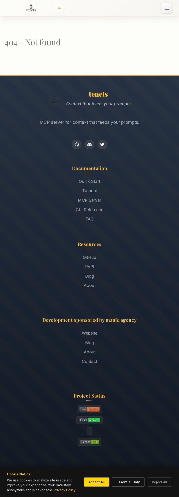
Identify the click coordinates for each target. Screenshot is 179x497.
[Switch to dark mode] (59, 8)
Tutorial (89, 190)
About (90, 285)
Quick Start (89, 181)
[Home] (31, 8)
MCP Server (89, 200)
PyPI (89, 266)
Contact (89, 361)
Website (89, 333)
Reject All (159, 482)
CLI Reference (89, 209)
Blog (89, 276)
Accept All (97, 482)
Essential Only (128, 482)
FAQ (90, 219)
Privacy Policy (65, 490)
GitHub (89, 257)
